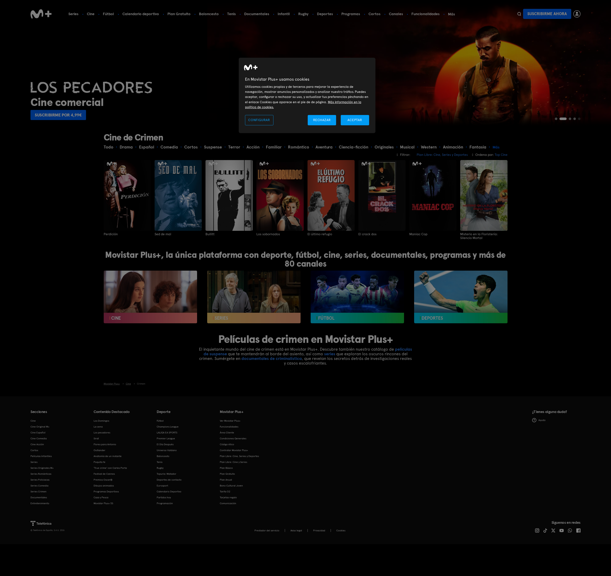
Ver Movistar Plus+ (230, 420)
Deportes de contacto (169, 479)
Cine (90, 14)
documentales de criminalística (271, 358)
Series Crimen (38, 491)
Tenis (231, 14)
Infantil (284, 14)
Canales (396, 14)
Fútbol (108, 14)
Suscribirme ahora (547, 13)
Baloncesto (209, 14)
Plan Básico (226, 467)
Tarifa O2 (225, 491)
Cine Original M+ (39, 426)
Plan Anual (226, 479)
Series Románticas (40, 473)
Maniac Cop (418, 234)
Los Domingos (101, 420)
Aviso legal (296, 530)
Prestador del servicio (266, 530)
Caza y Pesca (101, 497)
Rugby (303, 14)
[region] (307, 95)
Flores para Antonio (105, 444)
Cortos (374, 14)
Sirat (96, 438)
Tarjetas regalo (228, 497)
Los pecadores (102, 432)
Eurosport (162, 485)
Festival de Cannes (104, 473)
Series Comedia (39, 485)
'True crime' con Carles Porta (110, 467)
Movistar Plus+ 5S (103, 503)
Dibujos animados (104, 485)
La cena (98, 426)
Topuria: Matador (166, 473)
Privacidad (319, 530)
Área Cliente (227, 432)
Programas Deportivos (106, 491)
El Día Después (165, 444)
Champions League (168, 426)
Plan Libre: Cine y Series (233, 462)
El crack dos (367, 234)
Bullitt (210, 234)
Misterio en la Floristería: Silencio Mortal (479, 236)
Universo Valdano (167, 450)
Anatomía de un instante (108, 456)
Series (73, 14)
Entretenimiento (39, 503)
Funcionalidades (425, 14)
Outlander (99, 450)
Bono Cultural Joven (231, 485)
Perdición (111, 234)
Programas (350, 14)
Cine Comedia (38, 438)
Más (451, 14)
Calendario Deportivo (169, 491)
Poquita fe (99, 462)
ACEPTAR (354, 120)
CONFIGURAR (259, 120)
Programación (165, 503)
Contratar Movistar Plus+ (234, 450)
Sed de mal (163, 234)
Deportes (325, 14)
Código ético (227, 444)
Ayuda (538, 420)
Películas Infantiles (41, 456)
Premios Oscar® (103, 479)
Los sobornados (268, 234)
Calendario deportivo (140, 14)
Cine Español (37, 432)
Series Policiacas (39, 479)
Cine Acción (37, 444)
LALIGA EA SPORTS (167, 432)
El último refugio (319, 234)
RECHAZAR (322, 120)
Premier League (166, 438)
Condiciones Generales (233, 438)
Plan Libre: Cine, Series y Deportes (239, 456)
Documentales (256, 14)
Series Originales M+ (42, 467)
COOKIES (340, 530)
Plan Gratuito (179, 14)
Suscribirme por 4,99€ (58, 115)
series (329, 353)
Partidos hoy (164, 497)
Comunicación (228, 503)
